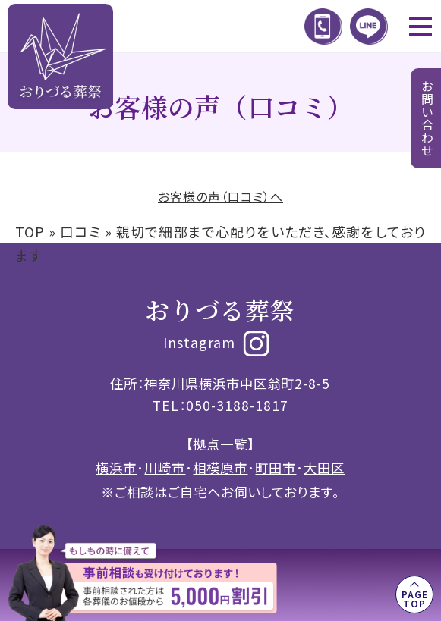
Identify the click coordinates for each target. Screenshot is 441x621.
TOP (30, 231)
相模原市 (220, 467)
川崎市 (164, 467)
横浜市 (116, 467)
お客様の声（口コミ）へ (220, 196)
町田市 (275, 467)
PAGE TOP (415, 599)
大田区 (324, 467)
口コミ (80, 231)
